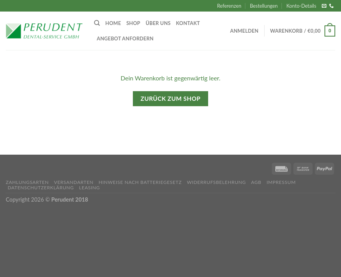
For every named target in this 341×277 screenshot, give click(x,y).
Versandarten (73, 182)
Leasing (89, 187)
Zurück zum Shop (170, 98)
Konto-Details (301, 6)
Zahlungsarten (27, 182)
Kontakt (188, 23)
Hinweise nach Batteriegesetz (140, 182)
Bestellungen (264, 6)
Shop (133, 23)
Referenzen (229, 6)
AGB (256, 182)
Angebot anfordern (125, 38)
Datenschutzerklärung (41, 187)
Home (113, 23)
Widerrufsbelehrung (216, 182)
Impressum (281, 182)
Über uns (158, 23)
